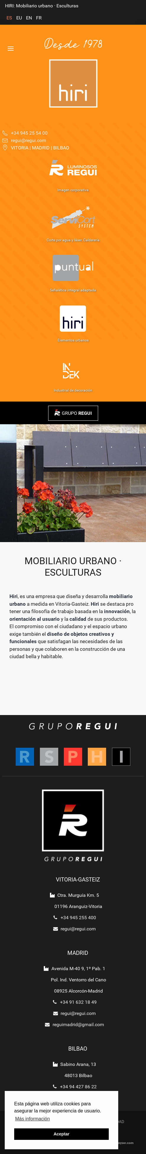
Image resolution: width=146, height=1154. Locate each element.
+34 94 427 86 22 (73, 1086)
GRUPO (77, 413)
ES (10, 18)
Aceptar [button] (61, 1134)
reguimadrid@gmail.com (73, 1024)
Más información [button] (32, 1118)
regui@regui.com (73, 929)
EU (19, 18)
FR (39, 18)
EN (29, 18)
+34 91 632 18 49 (73, 1002)
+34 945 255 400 (73, 917)
